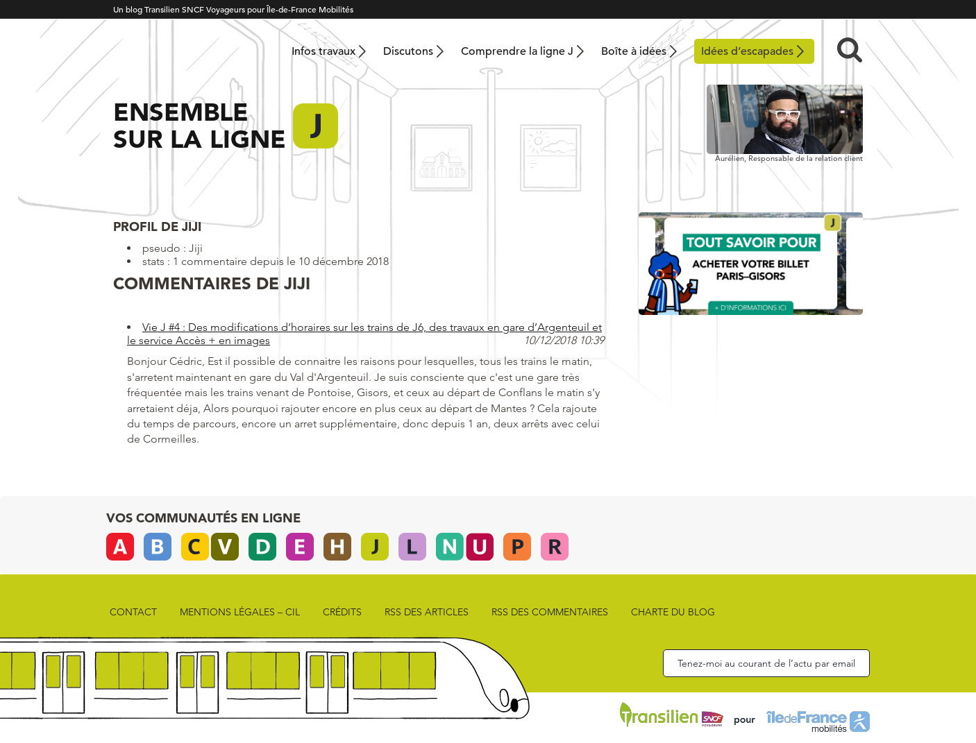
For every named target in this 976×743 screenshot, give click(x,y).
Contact (133, 612)
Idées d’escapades (747, 51)
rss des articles (427, 612)
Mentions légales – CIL (240, 612)
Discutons (408, 51)
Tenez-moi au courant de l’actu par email (766, 663)
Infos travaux (323, 51)
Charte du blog (673, 612)
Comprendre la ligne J (517, 51)
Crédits (342, 612)
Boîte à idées (633, 51)
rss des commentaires (549, 612)
